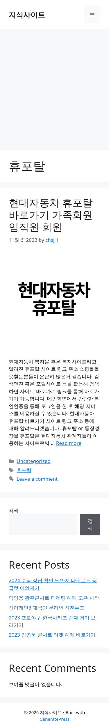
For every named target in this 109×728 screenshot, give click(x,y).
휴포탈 (24, 470)
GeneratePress (54, 719)
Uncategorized (34, 461)
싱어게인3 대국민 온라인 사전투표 (47, 607)
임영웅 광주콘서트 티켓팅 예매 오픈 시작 (54, 597)
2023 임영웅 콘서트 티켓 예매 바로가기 (52, 634)
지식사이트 (27, 14)
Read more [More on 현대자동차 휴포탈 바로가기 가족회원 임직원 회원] (68, 443)
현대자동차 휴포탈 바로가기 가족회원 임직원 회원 (51, 215)
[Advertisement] (54, 86)
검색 (14, 510)
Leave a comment (37, 478)
